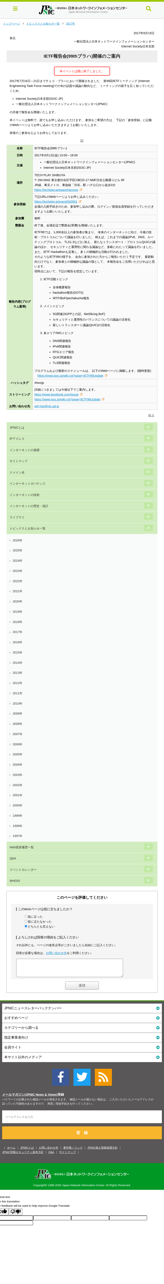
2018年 (17, 622)
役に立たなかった (40, 921)
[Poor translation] (15, 1214)
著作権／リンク (73, 1150)
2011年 (17, 693)
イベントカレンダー (23, 869)
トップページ (11, 23)
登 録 (82, 1136)
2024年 (17, 560)
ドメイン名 (17, 472)
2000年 (17, 805)
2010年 (17, 703)
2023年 (17, 571)
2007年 (17, 734)
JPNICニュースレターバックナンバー (82, 1011)
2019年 (17, 611)
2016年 (17, 642)
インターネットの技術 (25, 495)
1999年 (17, 815)
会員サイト (82, 1050)
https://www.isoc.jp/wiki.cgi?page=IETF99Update (70, 375)
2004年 (17, 764)
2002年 (17, 785)
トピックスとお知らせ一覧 (43, 23)
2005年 (17, 754)
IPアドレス (17, 438)
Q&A (13, 858)
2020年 (17, 601)
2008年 (17, 724)
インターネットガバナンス (27, 483)
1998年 (17, 826)
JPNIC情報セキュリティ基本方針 (23, 1155)
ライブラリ (17, 517)
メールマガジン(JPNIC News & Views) (30, 1097)
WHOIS (15, 880)
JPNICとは (17, 427)
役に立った (35, 916)
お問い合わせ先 (56, 953)
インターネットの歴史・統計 (29, 506)
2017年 (70, 23)
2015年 (17, 652)
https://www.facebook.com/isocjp (56, 394)
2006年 (17, 744)
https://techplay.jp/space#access (56, 190)
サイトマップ (19, 461)
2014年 (17, 662)
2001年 (17, 795)
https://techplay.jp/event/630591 (55, 201)
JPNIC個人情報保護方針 (103, 1150)
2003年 (17, 775)
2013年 (17, 672)
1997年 (17, 836)
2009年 (17, 713)
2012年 (17, 683)
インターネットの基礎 (25, 450)
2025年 (17, 550)
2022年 (17, 581)
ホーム (11, 1150)
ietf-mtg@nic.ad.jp (46, 406)
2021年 (17, 591)
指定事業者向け (82, 1040)
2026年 (17, 540)
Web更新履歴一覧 (22, 847)
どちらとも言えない (41, 926)
